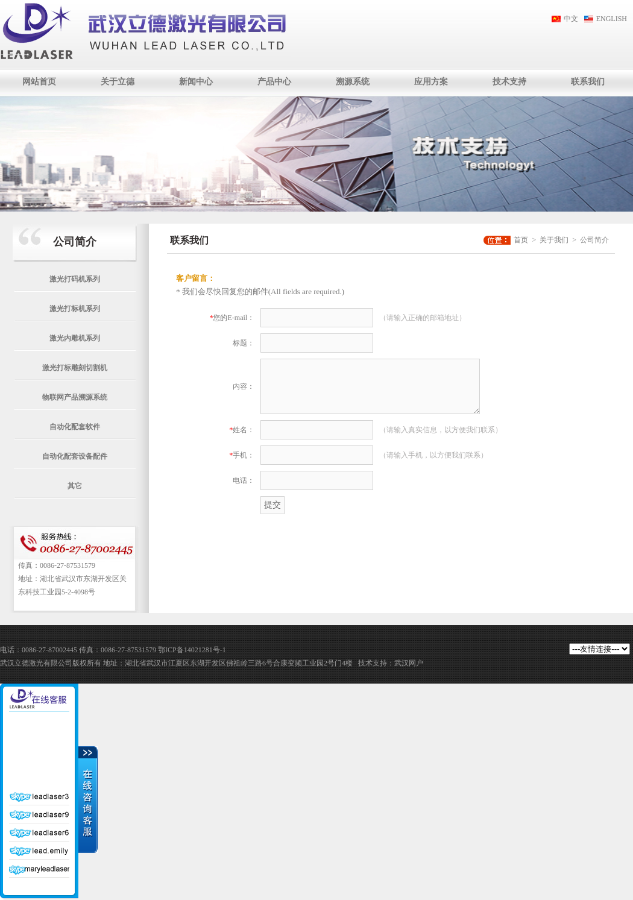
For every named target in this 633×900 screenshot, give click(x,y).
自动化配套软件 (74, 427)
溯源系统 (353, 81)
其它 (75, 486)
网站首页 (39, 81)
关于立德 (117, 81)
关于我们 (554, 240)
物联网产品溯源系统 (74, 397)
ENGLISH (611, 18)
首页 (521, 240)
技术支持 (509, 81)
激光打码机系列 (74, 279)
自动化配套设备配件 (74, 456)
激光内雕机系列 (74, 338)
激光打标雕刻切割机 (74, 367)
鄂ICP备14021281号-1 (192, 650)
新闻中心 (196, 81)
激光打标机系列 (74, 308)
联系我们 (588, 81)
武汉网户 (408, 663)
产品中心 (274, 81)
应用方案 (431, 81)
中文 (571, 18)
